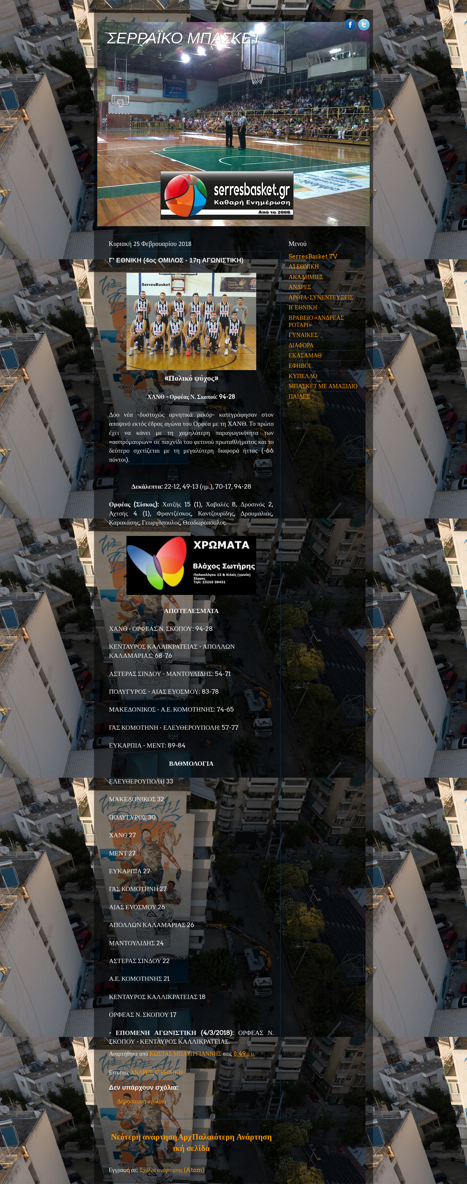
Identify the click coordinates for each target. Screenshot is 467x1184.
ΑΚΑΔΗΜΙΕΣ (306, 276)
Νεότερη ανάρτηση (144, 1137)
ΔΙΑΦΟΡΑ (301, 345)
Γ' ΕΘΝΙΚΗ (169, 1072)
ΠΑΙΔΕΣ (299, 396)
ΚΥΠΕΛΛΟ (303, 376)
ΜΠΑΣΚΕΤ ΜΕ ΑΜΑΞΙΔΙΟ (323, 386)
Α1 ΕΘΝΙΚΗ (304, 266)
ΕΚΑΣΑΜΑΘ (305, 355)
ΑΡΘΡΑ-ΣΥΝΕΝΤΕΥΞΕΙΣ (321, 297)
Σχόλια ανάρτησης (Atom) (171, 1170)
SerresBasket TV (313, 256)
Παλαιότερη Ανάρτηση (232, 1137)
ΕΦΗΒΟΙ (300, 365)
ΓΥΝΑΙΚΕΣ (303, 334)
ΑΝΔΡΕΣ (141, 1072)
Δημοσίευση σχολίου (141, 1101)
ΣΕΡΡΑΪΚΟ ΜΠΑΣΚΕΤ (184, 38)
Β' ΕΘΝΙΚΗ (303, 307)
